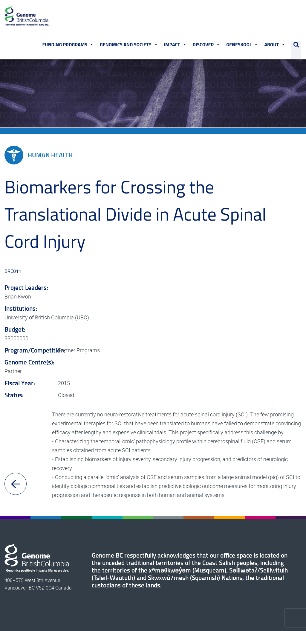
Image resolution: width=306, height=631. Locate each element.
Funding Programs (68, 45)
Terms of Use (157, 610)
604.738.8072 (284, 601)
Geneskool (242, 45)
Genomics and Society (129, 45)
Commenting (207, 610)
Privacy (182, 610)
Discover (207, 45)
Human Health (38, 156)
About (275, 45)
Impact (175, 45)
